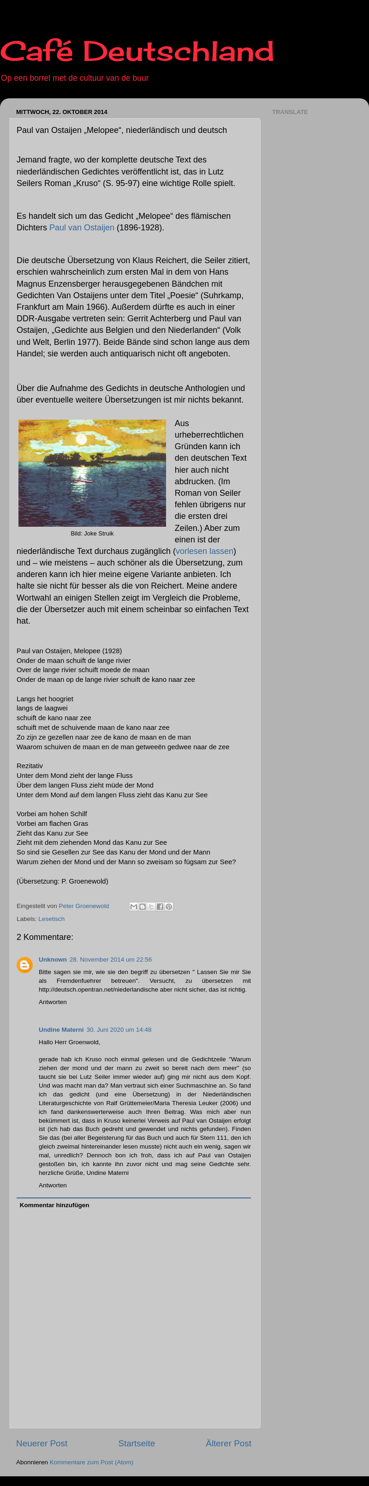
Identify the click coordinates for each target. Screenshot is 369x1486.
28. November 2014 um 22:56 (111, 959)
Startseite (136, 1443)
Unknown (53, 959)
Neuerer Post (41, 1443)
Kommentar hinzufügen (54, 1205)
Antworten (53, 1002)
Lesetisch (51, 918)
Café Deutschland (137, 50)
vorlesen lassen (204, 551)
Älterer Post (228, 1443)
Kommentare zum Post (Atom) (92, 1462)
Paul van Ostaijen (83, 227)
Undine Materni (61, 1029)
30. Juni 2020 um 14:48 (119, 1029)
